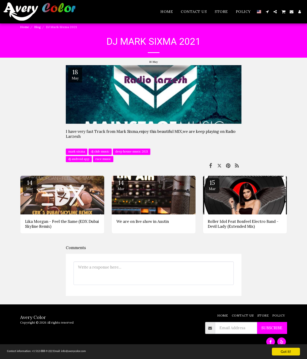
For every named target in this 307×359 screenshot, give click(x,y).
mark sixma (76, 151)
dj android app (78, 159)
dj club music (100, 151)
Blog (37, 27)
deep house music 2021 (131, 151)
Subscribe (271, 327)
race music (103, 159)
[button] (267, 12)
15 (212, 185)
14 (30, 185)
